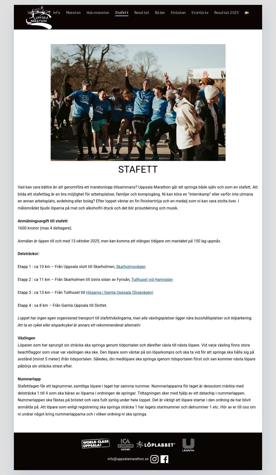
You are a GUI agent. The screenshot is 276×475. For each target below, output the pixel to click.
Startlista (199, 13)
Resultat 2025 (226, 13)
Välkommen (37, 13)
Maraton (73, 13)
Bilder (160, 13)
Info (56, 13)
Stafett (121, 13)
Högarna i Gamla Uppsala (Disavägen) (119, 292)
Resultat (141, 13)
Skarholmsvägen (131, 266)
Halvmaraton (97, 13)
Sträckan (178, 13)
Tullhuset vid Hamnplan (152, 279)
